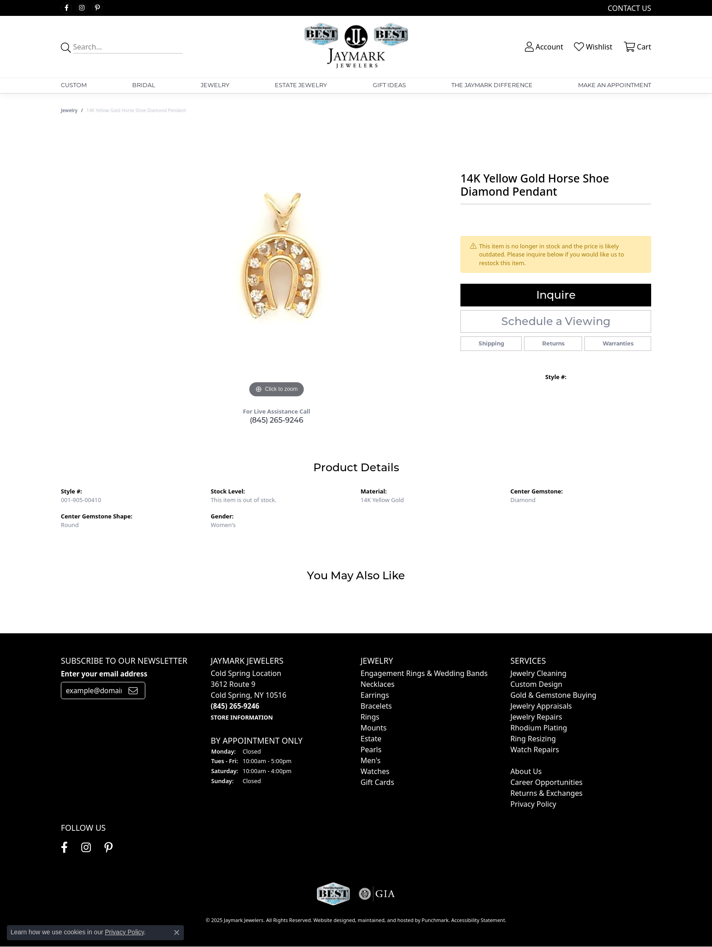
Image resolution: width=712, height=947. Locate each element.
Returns (553, 343)
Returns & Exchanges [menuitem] (546, 793)
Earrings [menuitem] (375, 695)
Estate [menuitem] (371, 739)
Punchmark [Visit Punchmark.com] (435, 919)
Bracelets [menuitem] (376, 706)
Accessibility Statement (478, 919)
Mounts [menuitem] (373, 728)
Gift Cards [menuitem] (377, 782)
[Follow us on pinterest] (97, 8)
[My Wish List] (592, 47)
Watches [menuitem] (375, 771)
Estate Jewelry (301, 85)
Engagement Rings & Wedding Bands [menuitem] (424, 673)
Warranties (618, 343)
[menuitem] (511, 760)
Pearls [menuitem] (371, 750)
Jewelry (215, 85)
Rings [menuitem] (370, 717)
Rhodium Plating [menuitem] (538, 728)
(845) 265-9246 (276, 420)
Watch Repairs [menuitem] (534, 750)
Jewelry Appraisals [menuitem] (541, 706)
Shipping (491, 343)
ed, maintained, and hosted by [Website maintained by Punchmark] (385, 919)
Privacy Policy (124, 932)
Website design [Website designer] (331, 919)
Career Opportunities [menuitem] (546, 782)
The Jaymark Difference (492, 85)
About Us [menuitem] (526, 771)
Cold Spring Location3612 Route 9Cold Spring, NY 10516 (249, 694)
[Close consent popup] (176, 932)
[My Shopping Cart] (636, 47)
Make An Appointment (614, 85)
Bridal (143, 85)
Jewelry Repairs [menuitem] (536, 717)
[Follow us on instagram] (81, 8)
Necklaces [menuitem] (378, 684)
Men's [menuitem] (371, 760)
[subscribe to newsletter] (133, 690)
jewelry (69, 110)
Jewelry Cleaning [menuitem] (538, 673)
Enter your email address (104, 673)
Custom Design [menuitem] (536, 684)
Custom (74, 85)
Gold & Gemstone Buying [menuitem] (553, 695)
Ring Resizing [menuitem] (533, 739)
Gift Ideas (389, 85)
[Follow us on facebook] (66, 8)
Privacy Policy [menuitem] (533, 804)
